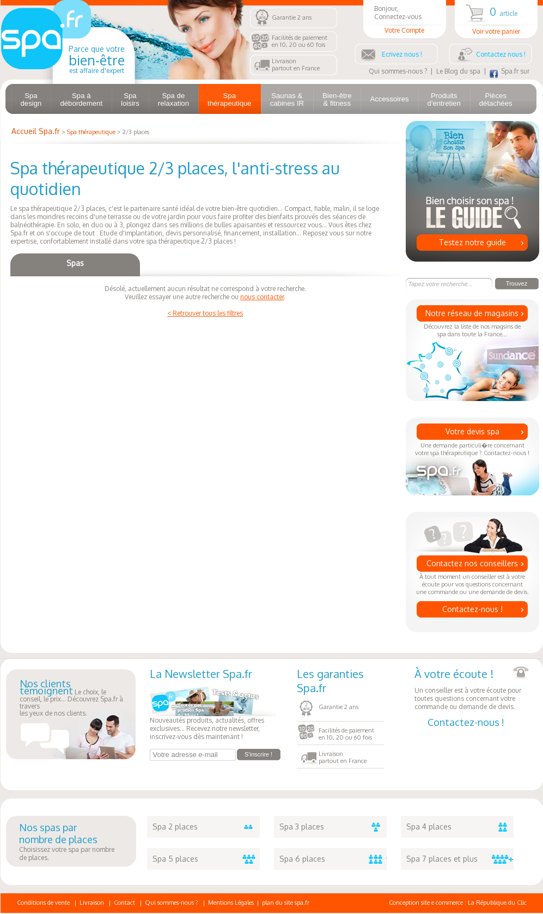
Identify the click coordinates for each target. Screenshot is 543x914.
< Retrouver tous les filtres (205, 313)
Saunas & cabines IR (287, 99)
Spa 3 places (333, 827)
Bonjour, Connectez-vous (404, 19)
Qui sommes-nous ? (398, 71)
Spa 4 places (460, 827)
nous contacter (262, 297)
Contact (124, 902)
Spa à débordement (81, 99)
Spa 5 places (206, 859)
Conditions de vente (43, 902)
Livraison (92, 902)
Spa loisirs (130, 99)
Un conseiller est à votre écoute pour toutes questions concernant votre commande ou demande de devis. (471, 689)
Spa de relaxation (173, 99)
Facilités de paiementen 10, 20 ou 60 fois (299, 41)
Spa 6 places (333, 859)
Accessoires (389, 99)
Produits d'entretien (444, 99)
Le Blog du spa (458, 71)
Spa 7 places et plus (460, 859)
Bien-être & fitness (337, 99)
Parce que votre (97, 59)
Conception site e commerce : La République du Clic (458, 902)
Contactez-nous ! (472, 609)
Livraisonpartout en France (296, 64)
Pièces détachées (496, 99)
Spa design (31, 99)
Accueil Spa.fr (35, 131)
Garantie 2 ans (292, 17)
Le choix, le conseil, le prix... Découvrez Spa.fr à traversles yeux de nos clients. (71, 698)
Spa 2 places (206, 827)
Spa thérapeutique (230, 99)
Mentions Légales (231, 902)
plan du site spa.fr (285, 902)
